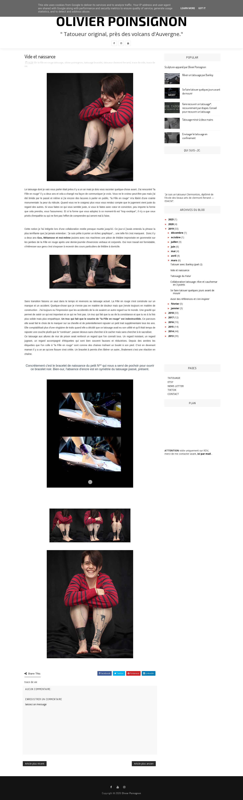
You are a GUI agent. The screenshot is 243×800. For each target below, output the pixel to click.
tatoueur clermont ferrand (117, 62)
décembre (177, 232)
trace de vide (138, 62)
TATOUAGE (174, 377)
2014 (171, 331)
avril (174, 255)
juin (173, 246)
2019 (171, 228)
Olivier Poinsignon (121, 21)
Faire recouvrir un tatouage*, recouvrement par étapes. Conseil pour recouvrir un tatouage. (199, 107)
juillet (175, 241)
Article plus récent (34, 763)
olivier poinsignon (74, 62)
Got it (202, 8)
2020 (171, 224)
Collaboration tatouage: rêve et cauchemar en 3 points (193, 283)
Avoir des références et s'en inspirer (189, 299)
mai (173, 251)
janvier (175, 308)
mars (174, 260)
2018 (171, 312)
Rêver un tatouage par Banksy (197, 75)
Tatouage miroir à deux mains (197, 119)
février (175, 303)
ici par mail (204, 453)
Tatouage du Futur (180, 276)
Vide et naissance (179, 270)
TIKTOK (172, 389)
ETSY (170, 382)
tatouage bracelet (93, 62)
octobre (176, 237)
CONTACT (173, 394)
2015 (171, 326)
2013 (171, 336)
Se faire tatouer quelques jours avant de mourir (192, 292)
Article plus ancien (144, 763)
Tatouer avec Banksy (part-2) (186, 264)
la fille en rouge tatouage (50, 62)
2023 (171, 219)
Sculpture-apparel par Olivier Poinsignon (185, 67)
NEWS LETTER (176, 386)
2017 (171, 317)
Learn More (187, 8)
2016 (171, 322)
